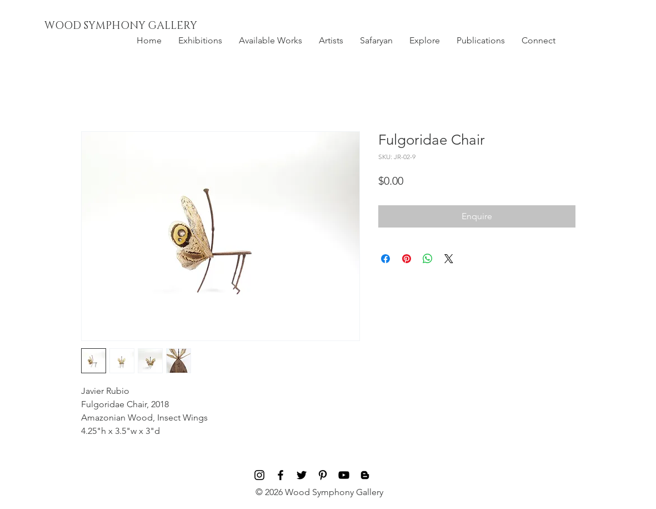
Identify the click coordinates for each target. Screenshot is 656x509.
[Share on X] (448, 258)
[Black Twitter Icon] (301, 475)
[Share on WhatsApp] (427, 258)
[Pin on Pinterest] (406, 258)
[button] (200, 41)
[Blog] (365, 475)
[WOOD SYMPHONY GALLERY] (146, 26)
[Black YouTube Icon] (343, 475)
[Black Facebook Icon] (280, 475)
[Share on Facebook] (385, 258)
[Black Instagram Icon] (259, 475)
